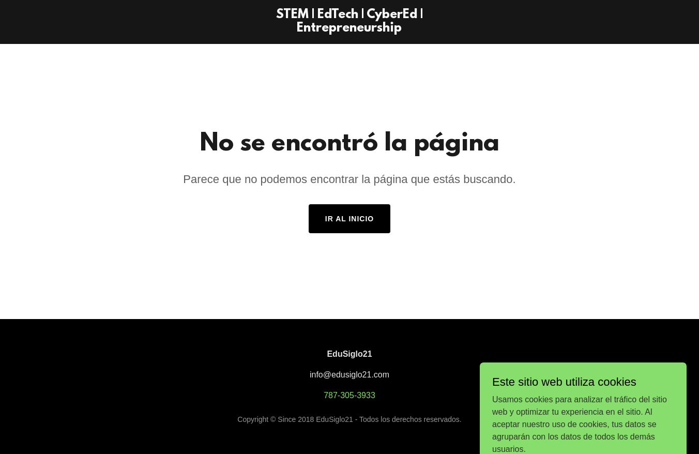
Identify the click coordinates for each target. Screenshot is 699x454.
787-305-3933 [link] (349, 395)
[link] (349, 28)
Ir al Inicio (349, 219)
